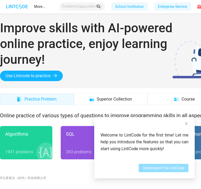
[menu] (45, 6)
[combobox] (82, 6)
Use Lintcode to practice (31, 75)
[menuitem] (39, 6)
